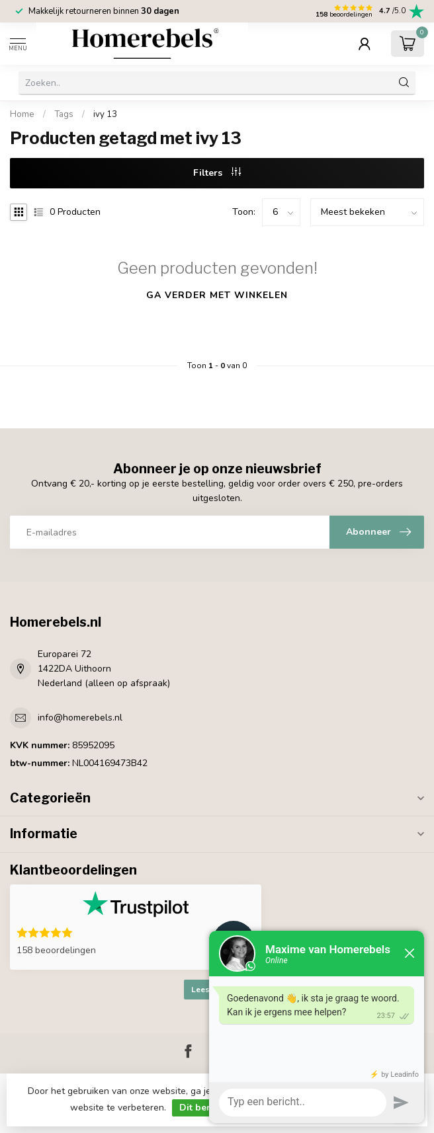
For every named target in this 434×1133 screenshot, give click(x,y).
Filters (217, 173)
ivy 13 (105, 114)
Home (22, 114)
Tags (63, 114)
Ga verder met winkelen (217, 295)
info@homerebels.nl (80, 717)
